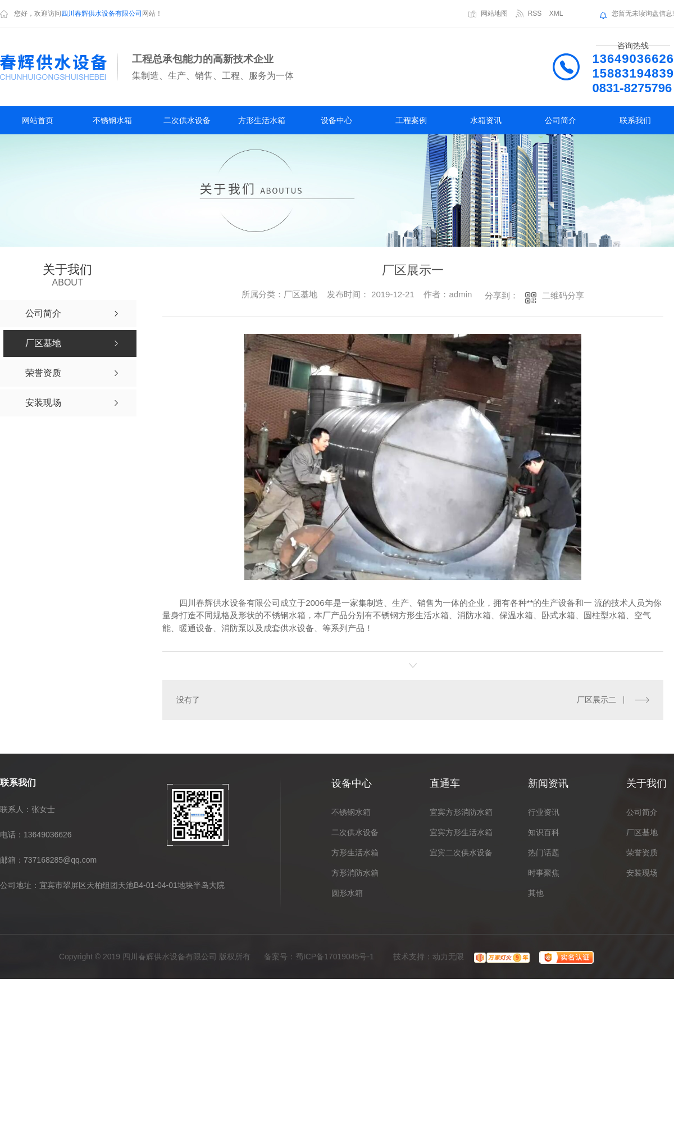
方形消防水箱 (355, 873)
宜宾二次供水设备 (461, 852)
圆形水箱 (347, 893)
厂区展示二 (596, 699)
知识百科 (543, 832)
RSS (535, 13)
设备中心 (336, 120)
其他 (536, 893)
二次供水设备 (187, 120)
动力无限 (448, 956)
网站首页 (37, 120)
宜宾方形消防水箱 (461, 812)
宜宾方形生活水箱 (461, 832)
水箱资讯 (486, 120)
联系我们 (635, 120)
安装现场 (642, 873)
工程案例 (411, 120)
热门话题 (543, 852)
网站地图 (494, 13)
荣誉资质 (642, 852)
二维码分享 (563, 295)
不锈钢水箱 (112, 120)
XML (556, 13)
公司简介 (560, 120)
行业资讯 (543, 812)
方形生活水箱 (261, 120)
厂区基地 (642, 832)
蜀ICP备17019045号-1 (334, 956)
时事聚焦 (543, 873)
